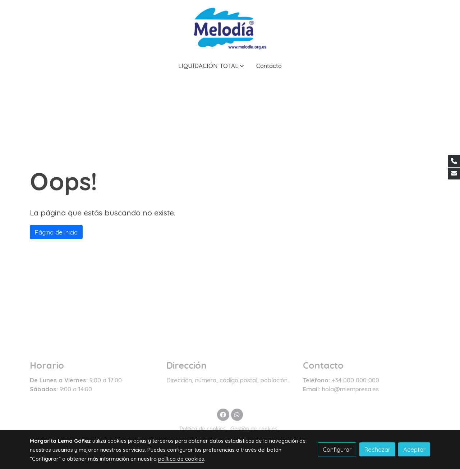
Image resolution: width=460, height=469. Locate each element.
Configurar (337, 449)
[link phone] (454, 161)
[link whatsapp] (237, 414)
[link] (230, 27)
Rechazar (377, 449)
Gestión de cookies (253, 428)
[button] (211, 65)
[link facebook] (223, 414)
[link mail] (454, 174)
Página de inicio (56, 232)
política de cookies (181, 458)
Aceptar (414, 449)
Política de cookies (203, 428)
